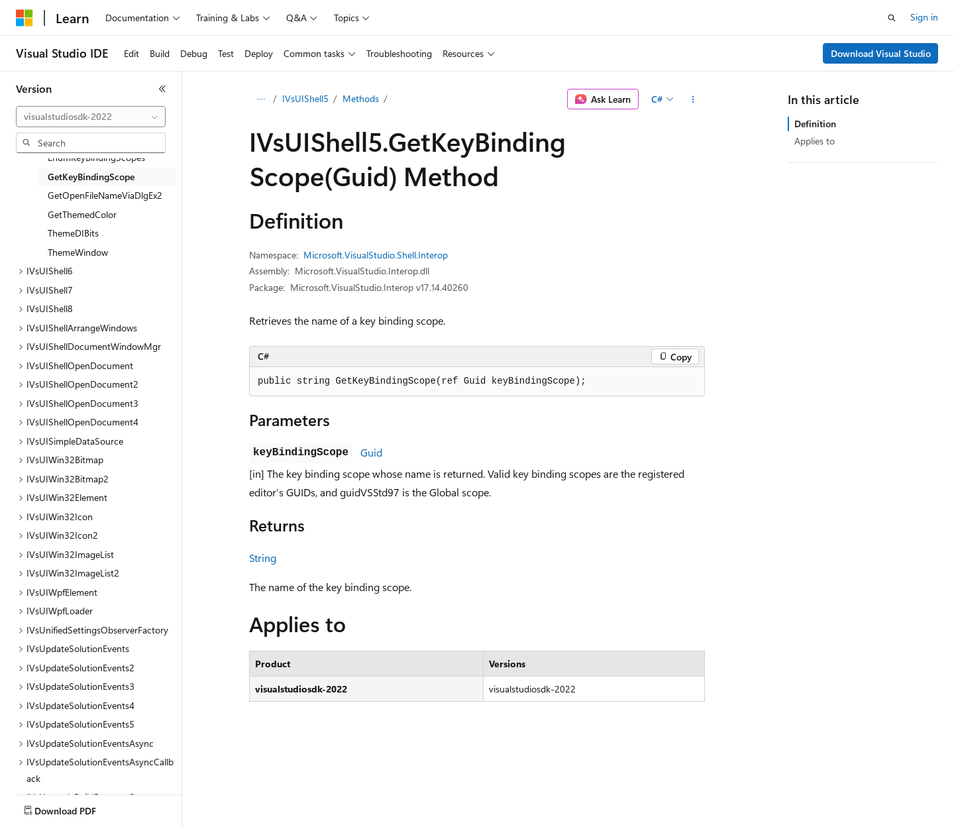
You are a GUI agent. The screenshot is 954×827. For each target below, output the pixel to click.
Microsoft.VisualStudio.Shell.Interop (375, 254)
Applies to (814, 141)
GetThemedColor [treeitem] (82, 214)
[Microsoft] (24, 18)
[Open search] (891, 18)
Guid (371, 452)
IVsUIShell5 (305, 98)
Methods (361, 98)
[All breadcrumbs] (260, 99)
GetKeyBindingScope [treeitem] (91, 176)
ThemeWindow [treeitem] (78, 252)
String (262, 558)
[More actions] (693, 99)
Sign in (924, 17)
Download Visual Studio (881, 53)
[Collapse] (162, 89)
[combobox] (91, 116)
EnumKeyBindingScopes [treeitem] (96, 157)
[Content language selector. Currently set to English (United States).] (76, 807)
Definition (815, 123)
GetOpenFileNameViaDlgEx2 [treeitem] (105, 195)
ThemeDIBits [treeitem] (73, 233)
